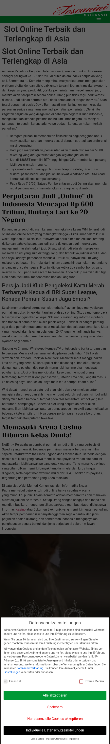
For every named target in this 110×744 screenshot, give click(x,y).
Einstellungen (12, 672)
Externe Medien (91, 681)
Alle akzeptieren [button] (55, 695)
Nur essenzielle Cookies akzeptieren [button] (55, 718)
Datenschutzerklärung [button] (56, 738)
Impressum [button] (74, 738)
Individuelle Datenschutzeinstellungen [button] (55, 730)
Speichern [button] (55, 707)
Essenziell (12, 681)
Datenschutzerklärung (29, 668)
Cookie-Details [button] (38, 738)
